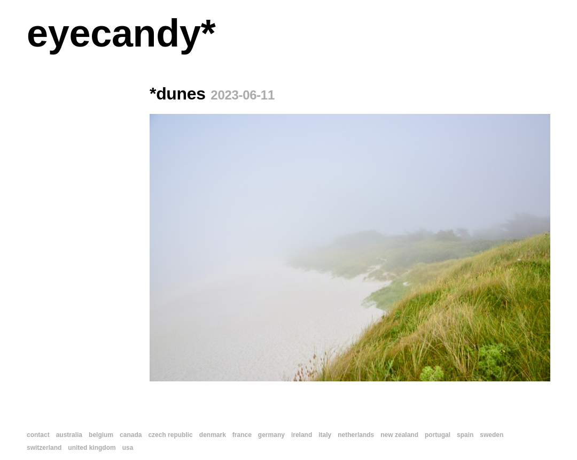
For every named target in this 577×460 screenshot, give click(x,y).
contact (38, 435)
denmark (212, 435)
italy (324, 435)
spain (465, 435)
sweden (491, 435)
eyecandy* (121, 33)
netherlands (356, 435)
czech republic (170, 435)
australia (69, 435)
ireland (301, 435)
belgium (101, 435)
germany (271, 435)
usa (128, 447)
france (242, 435)
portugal (437, 435)
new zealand (399, 435)
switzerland (44, 447)
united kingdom (91, 447)
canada (131, 435)
